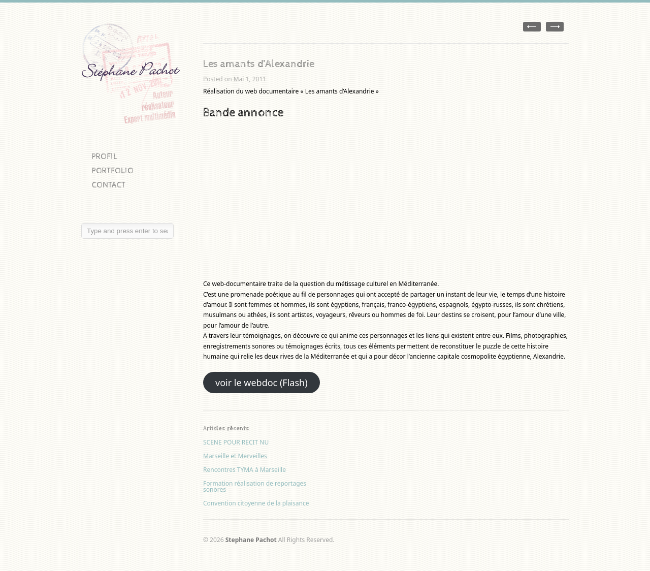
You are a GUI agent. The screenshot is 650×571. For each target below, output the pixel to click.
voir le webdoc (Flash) (261, 382)
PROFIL (104, 157)
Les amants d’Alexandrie (258, 64)
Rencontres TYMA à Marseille (244, 469)
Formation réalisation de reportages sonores (254, 486)
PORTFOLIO (112, 171)
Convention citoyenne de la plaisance (256, 503)
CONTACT (108, 185)
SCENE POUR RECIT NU (236, 442)
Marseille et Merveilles (235, 456)
